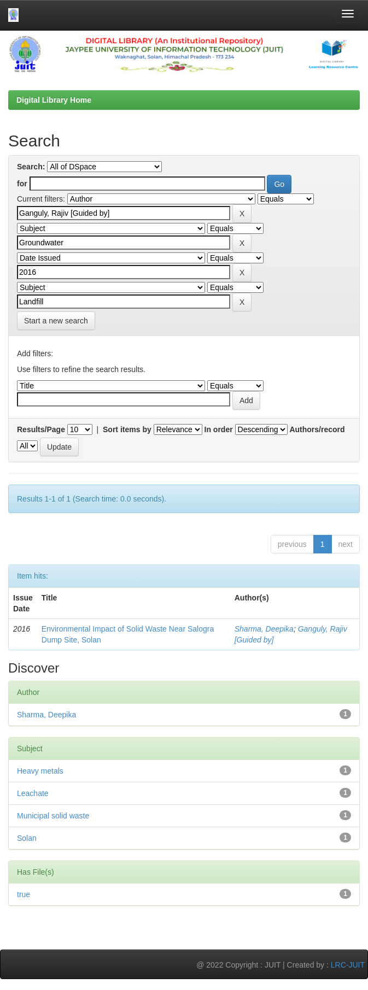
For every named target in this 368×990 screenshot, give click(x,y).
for (22, 183)
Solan (27, 838)
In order (219, 429)
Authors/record (316, 429)
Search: (31, 166)
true (23, 894)
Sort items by (127, 429)
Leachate (33, 793)
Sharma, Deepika (264, 628)
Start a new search (56, 320)
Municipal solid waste (53, 815)
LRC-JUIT (348, 964)
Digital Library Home (53, 100)
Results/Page (41, 429)
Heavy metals (40, 771)
